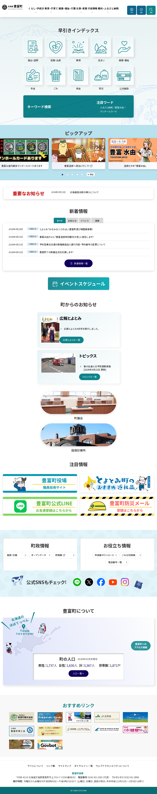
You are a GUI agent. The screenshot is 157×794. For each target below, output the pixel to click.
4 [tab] (77, 174)
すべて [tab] (38, 222)
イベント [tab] (92, 222)
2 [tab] (67, 174)
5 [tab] (82, 174)
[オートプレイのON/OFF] (91, 174)
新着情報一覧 (81, 267)
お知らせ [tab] (65, 222)
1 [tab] (62, 174)
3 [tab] (72, 174)
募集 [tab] (118, 222)
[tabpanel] (78, 153)
